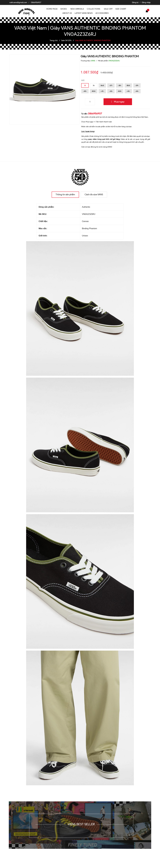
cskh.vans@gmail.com (18, 2)
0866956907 (36, 2)
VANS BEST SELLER (81, 824)
